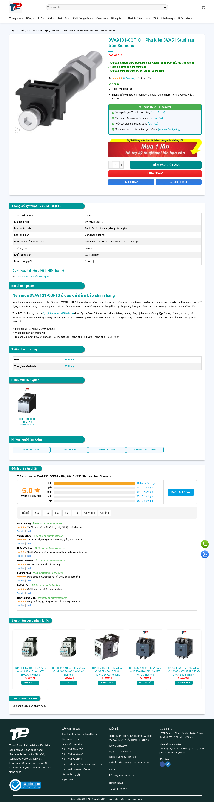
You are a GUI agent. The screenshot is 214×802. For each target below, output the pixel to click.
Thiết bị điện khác (139, 18)
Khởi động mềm (83, 18)
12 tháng (70, 366)
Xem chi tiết (30, 682)
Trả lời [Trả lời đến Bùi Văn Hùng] (20, 530)
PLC (41, 18)
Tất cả (25, 512)
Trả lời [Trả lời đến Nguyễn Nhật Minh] (20, 604)
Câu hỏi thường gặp (71, 773)
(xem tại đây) (155, 118)
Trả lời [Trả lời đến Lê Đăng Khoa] (20, 579)
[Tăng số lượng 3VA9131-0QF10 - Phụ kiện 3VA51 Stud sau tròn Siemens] (122, 165)
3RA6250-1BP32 (107, 450)
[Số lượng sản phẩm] (116, 165)
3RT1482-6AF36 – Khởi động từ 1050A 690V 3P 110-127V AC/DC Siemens (145, 670)
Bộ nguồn (117, 18)
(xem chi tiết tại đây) (169, 129)
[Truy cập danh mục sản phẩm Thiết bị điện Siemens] (26, 408)
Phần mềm (185, 18)
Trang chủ (16, 18)
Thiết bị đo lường (164, 18)
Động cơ (102, 18)
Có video (85, 512)
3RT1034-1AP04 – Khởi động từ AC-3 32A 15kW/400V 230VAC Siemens (30, 670)
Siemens (33, 30)
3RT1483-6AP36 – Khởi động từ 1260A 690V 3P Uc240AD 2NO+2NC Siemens (184, 670)
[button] (17, 130)
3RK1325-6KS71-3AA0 (145, 450)
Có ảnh (98, 512)
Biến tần (63, 18)
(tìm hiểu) (153, 123)
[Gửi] (165, 7)
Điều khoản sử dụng (71, 738)
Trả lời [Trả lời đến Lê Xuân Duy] (20, 592)
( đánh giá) (129, 78)
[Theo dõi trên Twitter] (168, 763)
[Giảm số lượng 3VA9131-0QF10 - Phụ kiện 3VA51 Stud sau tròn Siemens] (110, 165)
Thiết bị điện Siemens (49, 30)
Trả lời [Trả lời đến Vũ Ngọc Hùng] (20, 542)
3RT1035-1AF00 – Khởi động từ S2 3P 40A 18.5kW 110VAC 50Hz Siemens (107, 670)
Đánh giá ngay (180, 492)
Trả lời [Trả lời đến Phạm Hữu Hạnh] (20, 567)
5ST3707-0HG (69, 450)
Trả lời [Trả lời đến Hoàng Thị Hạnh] (20, 555)
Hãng (30, 18)
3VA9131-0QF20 (31, 450)
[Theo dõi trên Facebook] (162, 763)
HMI (51, 18)
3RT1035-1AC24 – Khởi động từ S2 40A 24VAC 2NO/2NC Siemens (68, 670)
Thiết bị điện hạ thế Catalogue (32, 276)
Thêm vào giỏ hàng (165, 164)
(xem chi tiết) (158, 112)
